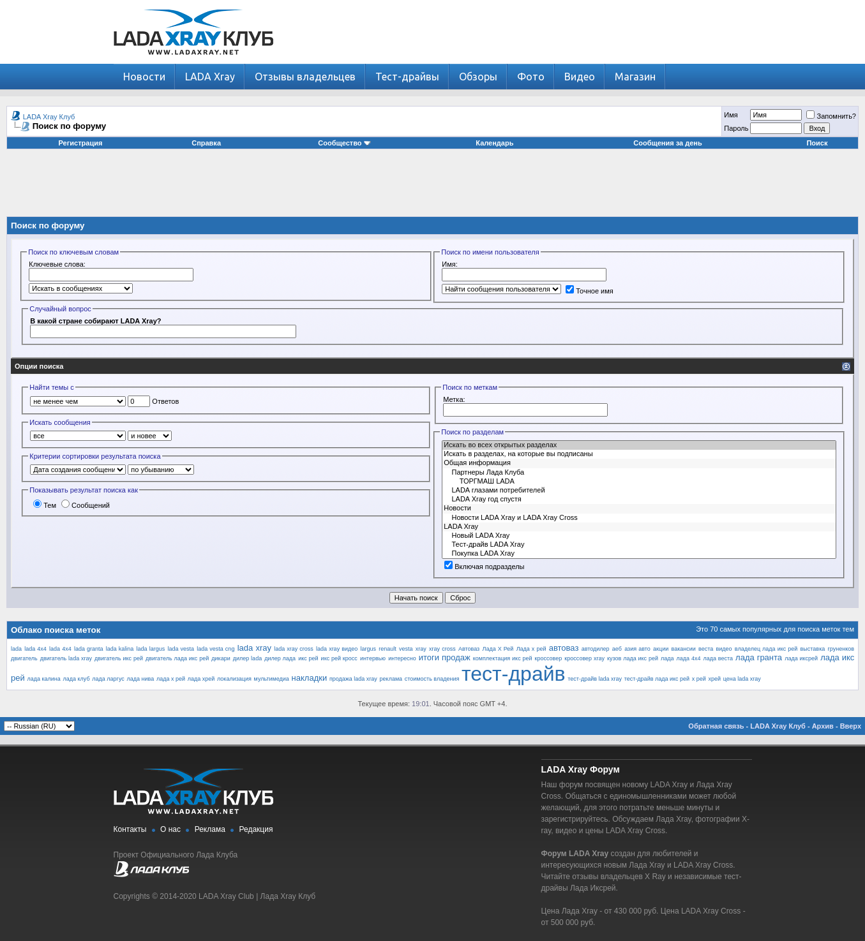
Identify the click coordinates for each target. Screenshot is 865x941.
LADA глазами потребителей (639, 490)
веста (705, 649)
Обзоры (478, 76)
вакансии (683, 649)
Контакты (130, 829)
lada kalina (120, 649)
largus (369, 649)
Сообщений (85, 505)
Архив (823, 726)
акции (660, 649)
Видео (579, 76)
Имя (730, 115)
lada (16, 649)
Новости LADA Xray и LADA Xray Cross (639, 518)
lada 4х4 (60, 649)
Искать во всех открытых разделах (639, 445)
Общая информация (639, 463)
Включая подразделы (484, 566)
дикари (220, 658)
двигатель (24, 658)
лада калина (43, 679)
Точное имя (589, 291)
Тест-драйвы (407, 76)
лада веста (718, 658)
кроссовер (548, 658)
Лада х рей (531, 649)
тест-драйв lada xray (595, 679)
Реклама (210, 829)
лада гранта (758, 657)
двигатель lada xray (66, 658)
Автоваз (468, 649)
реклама (391, 679)
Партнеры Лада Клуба (639, 472)
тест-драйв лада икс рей (656, 679)
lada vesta (180, 649)
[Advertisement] (432, 187)
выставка (813, 649)
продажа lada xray (353, 679)
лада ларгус (108, 679)
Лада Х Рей (497, 649)
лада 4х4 (689, 658)
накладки (309, 678)
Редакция (256, 829)
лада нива (140, 679)
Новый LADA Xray (639, 535)
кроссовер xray (584, 658)
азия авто (637, 649)
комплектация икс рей (502, 658)
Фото (531, 76)
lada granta (88, 649)
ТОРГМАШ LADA (639, 481)
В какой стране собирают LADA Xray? (95, 321)
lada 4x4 (35, 649)
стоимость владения (432, 679)
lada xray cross (293, 649)
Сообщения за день (667, 143)
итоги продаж (444, 657)
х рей (699, 679)
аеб (617, 649)
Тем (44, 505)
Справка (206, 143)
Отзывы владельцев (305, 76)
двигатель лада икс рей (177, 658)
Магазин (635, 76)
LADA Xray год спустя (639, 499)
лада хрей (201, 679)
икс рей (308, 658)
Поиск (816, 143)
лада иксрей (801, 658)
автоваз (564, 648)
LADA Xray (210, 76)
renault (387, 649)
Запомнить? (831, 116)
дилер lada (247, 658)
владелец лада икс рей (766, 649)
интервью (373, 658)
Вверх (850, 726)
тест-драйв (514, 673)
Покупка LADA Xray (639, 553)
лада (667, 658)
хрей (715, 679)
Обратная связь (716, 726)
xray (421, 649)
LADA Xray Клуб (49, 117)
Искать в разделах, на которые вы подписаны (639, 454)
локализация (234, 679)
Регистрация (81, 143)
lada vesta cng (215, 649)
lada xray (254, 648)
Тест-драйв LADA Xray (639, 544)
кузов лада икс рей (632, 658)
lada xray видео (336, 649)
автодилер (596, 649)
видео (724, 649)
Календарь (494, 143)
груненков (841, 649)
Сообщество (344, 143)
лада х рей (170, 679)
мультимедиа (271, 679)
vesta (406, 649)
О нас (170, 829)
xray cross (442, 649)
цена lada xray (742, 679)
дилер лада (280, 658)
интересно (402, 658)
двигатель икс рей (118, 658)
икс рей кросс (339, 658)
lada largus (151, 649)
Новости (144, 76)
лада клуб (76, 679)
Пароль (736, 128)
